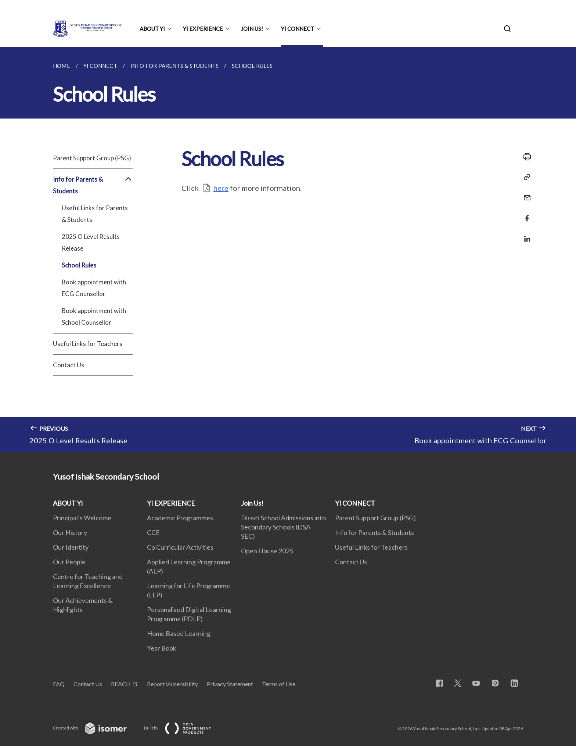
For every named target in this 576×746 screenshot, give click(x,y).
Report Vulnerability (172, 683)
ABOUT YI (152, 28)
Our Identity (71, 547)
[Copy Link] (525, 177)
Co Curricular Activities (180, 547)
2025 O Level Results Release (91, 242)
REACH (121, 683)
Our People (69, 562)
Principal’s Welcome (82, 518)
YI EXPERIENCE (203, 28)
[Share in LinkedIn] (525, 234)
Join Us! (252, 28)
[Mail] (525, 193)
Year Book (161, 648)
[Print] (525, 156)
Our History (70, 532)
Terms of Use (278, 683)
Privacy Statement (230, 683)
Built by (183, 728)
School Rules (79, 265)
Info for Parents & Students (93, 185)
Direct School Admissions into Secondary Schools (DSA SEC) (283, 527)
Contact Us (68, 365)
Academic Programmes (180, 518)
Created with (95, 728)
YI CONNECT (297, 28)
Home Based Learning (178, 633)
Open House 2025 (267, 551)
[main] (288, 249)
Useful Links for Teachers (87, 343)
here (220, 187)
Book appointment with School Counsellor (94, 316)
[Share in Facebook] (525, 213)
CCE (153, 532)
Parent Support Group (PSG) (92, 158)
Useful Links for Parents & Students (95, 213)
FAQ (59, 683)
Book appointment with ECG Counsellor (94, 288)
